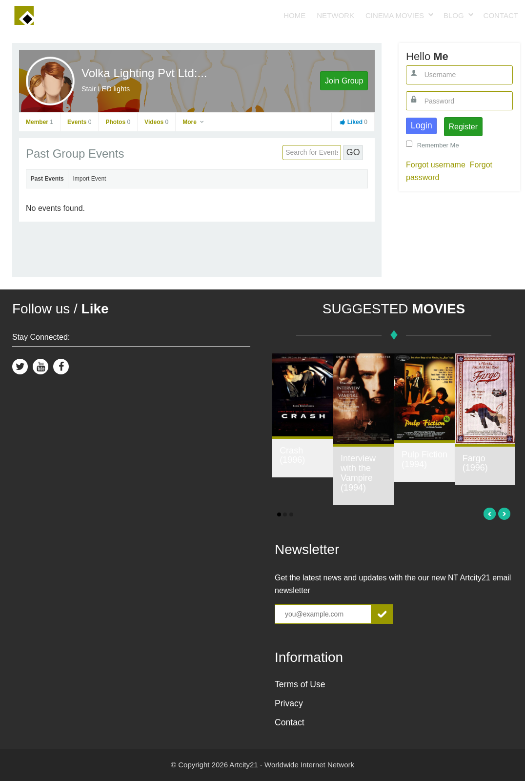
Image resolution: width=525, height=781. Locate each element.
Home (294, 15)
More (193, 122)
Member (39, 122)
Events (79, 122)
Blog (454, 15)
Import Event (89, 178)
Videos (156, 122)
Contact (501, 15)
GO (353, 152)
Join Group (344, 81)
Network (335, 15)
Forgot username (435, 165)
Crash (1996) (292, 455)
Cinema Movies (394, 15)
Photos (117, 122)
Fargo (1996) (475, 463)
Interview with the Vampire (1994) (358, 472)
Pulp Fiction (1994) (424, 459)
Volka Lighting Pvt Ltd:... (144, 73)
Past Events (47, 178)
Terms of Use (300, 684)
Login (421, 125)
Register (463, 127)
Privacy (289, 703)
